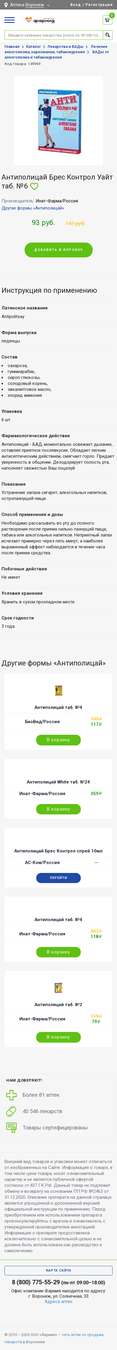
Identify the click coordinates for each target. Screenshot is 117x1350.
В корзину (58, 739)
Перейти (58, 878)
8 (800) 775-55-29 (36, 1282)
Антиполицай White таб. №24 (58, 782)
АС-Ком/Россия (42, 862)
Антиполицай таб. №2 (58, 1004)
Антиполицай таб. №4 (58, 707)
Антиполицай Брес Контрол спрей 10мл (58, 851)
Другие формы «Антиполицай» (32, 208)
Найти (107, 35)
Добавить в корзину (58, 250)
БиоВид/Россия (42, 721)
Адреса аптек (58, 1301)
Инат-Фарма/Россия (42, 793)
